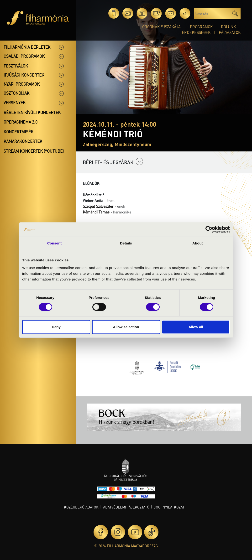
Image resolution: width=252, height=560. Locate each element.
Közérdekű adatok (81, 507)
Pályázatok (230, 32)
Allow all (196, 327)
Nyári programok (22, 84)
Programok (201, 26)
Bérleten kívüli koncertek (32, 112)
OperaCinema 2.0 (20, 121)
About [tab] (197, 243)
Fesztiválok (16, 65)
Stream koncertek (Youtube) (34, 151)
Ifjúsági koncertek (24, 75)
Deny (56, 327)
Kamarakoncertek (23, 141)
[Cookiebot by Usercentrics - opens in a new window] (209, 229)
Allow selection (126, 327)
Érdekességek (196, 32)
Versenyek (15, 102)
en (185, 13)
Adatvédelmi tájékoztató (126, 507)
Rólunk (228, 26)
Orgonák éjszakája (161, 26)
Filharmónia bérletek (27, 47)
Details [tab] (126, 243)
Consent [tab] (54, 243)
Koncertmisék (18, 131)
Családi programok (24, 56)
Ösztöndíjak (16, 93)
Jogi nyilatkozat (169, 507)
